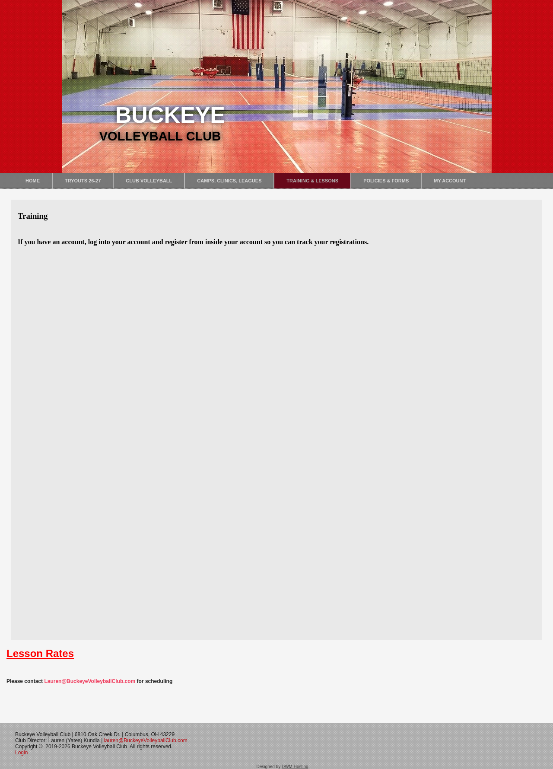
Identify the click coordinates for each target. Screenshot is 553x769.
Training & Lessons (312, 180)
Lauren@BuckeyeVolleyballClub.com (89, 681)
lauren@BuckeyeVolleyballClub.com (146, 740)
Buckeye (170, 115)
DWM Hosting (295, 766)
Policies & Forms (386, 180)
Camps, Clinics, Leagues (229, 180)
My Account (450, 180)
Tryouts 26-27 (83, 180)
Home (32, 180)
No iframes (276, 419)
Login (22, 753)
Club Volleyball (149, 180)
